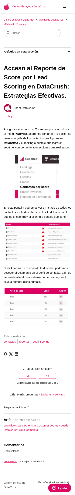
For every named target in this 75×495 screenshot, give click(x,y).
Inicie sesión (10, 461)
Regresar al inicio (17, 407)
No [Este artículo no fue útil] (47, 376)
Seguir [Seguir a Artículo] (11, 116)
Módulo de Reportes (15, 24)
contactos (10, 341)
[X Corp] (11, 354)
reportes (24, 341)
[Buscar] (32, 33)
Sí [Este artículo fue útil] (28, 376)
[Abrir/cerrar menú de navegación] (64, 7)
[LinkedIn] (16, 354)
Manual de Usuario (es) (51, 19)
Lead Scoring (41, 341)
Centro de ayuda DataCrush (19, 19)
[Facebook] (5, 354)
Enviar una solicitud (52, 394)
